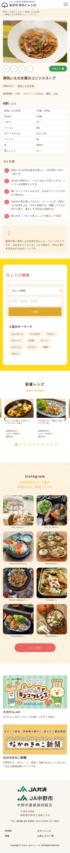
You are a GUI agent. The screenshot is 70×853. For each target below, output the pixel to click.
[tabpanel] (51, 419)
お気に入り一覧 (45, 836)
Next (64, 419)
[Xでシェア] (6, 68)
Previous (5, 419)
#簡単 (45, 347)
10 (57, 444)
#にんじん (16, 347)
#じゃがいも (17, 334)
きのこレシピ (44, 831)
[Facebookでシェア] (14, 68)
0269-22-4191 (25, 821)
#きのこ (15, 353)
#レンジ (44, 340)
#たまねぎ (35, 334)
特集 (7, 836)
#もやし (51, 334)
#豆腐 (31, 340)
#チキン (32, 347)
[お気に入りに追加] (29, 68)
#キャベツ (16, 340)
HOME (8, 831)
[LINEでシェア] (21, 68)
